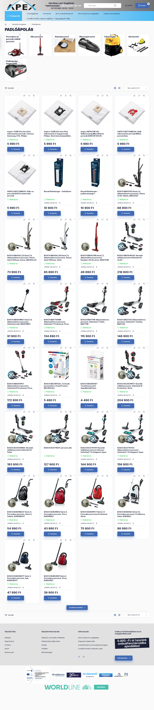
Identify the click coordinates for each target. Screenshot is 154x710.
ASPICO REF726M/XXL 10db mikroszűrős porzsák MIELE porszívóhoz (129, 134)
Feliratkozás (122, 658)
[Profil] (128, 5)
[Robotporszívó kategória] (62, 36)
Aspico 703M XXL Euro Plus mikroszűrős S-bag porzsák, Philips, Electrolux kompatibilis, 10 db (57, 135)
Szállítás (45, 649)
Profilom (8, 645)
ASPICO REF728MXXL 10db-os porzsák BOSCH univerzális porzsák (20, 193)
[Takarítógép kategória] (110, 36)
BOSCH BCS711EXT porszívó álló (58, 448)
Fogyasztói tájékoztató (86, 641)
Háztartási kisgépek (19, 24)
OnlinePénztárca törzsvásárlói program (93, 645)
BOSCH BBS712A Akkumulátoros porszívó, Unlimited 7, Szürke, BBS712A (131, 322)
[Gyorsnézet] (34, 95)
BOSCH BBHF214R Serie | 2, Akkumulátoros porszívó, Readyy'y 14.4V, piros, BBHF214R (95, 257)
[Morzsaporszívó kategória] (87, 36)
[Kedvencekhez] (29, 95)
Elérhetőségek (47, 652)
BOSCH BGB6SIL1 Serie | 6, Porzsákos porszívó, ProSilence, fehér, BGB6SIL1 (131, 514)
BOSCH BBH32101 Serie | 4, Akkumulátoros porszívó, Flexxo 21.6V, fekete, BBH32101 (131, 193)
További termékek (76, 607)
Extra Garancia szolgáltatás (88, 14)
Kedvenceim (9, 652)
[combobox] (102, 5)
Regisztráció (9, 641)
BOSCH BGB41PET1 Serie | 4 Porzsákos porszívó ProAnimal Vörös (94, 514)
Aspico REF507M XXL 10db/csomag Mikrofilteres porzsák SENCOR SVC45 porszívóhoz (92, 135)
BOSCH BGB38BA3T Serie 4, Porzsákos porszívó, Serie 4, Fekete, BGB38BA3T (19, 514)
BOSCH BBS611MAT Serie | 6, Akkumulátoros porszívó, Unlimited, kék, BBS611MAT (19, 322)
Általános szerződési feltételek (53, 638)
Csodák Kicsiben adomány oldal (90, 649)
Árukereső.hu (90, 676)
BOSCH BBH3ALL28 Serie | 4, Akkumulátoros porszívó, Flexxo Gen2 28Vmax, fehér (58, 257)
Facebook (79, 656)
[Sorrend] (137, 88)
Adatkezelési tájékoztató (51, 641)
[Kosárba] (15, 149)
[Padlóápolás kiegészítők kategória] (16, 62)
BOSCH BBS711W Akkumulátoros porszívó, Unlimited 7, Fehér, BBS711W (95, 322)
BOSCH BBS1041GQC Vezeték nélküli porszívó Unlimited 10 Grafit (130, 257)
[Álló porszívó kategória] (36, 36)
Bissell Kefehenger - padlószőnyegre (89, 192)
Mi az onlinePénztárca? (64, 14)
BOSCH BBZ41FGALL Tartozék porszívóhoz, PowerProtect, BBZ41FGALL (57, 386)
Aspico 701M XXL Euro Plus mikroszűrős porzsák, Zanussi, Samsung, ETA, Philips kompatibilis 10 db (20, 135)
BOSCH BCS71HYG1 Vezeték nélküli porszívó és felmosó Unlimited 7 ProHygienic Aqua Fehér (93, 451)
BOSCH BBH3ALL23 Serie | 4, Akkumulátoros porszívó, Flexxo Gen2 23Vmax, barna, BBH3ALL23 (21, 257)
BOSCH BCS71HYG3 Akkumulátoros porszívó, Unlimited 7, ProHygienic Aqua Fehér (130, 451)
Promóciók (47, 14)
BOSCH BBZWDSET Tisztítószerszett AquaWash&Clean (89, 386)
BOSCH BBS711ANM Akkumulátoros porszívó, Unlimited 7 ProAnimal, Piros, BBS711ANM (56, 323)
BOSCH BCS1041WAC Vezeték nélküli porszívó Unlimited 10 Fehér (20, 450)
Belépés (8, 638)
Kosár (7, 649)
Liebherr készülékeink (112, 14)
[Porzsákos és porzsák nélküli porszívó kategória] (16, 39)
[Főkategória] (5, 24)
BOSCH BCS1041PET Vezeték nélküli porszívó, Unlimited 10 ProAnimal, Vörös (129, 386)
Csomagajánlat (32, 14)
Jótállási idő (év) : (51, 203)
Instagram (83, 656)
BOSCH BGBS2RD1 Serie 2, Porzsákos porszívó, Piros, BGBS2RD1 (55, 578)
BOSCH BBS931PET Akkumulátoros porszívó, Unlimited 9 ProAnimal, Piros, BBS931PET (20, 387)
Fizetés (44, 645)
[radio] (119, 88)
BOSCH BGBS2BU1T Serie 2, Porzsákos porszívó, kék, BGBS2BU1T (19, 578)
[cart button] (142, 5)
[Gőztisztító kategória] (133, 36)
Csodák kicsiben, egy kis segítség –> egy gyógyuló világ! (48, 18)
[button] (13, 16)
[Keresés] (115, 5)
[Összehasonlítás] (24, 95)
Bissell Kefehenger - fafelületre (57, 191)
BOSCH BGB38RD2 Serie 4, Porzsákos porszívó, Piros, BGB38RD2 (55, 514)
